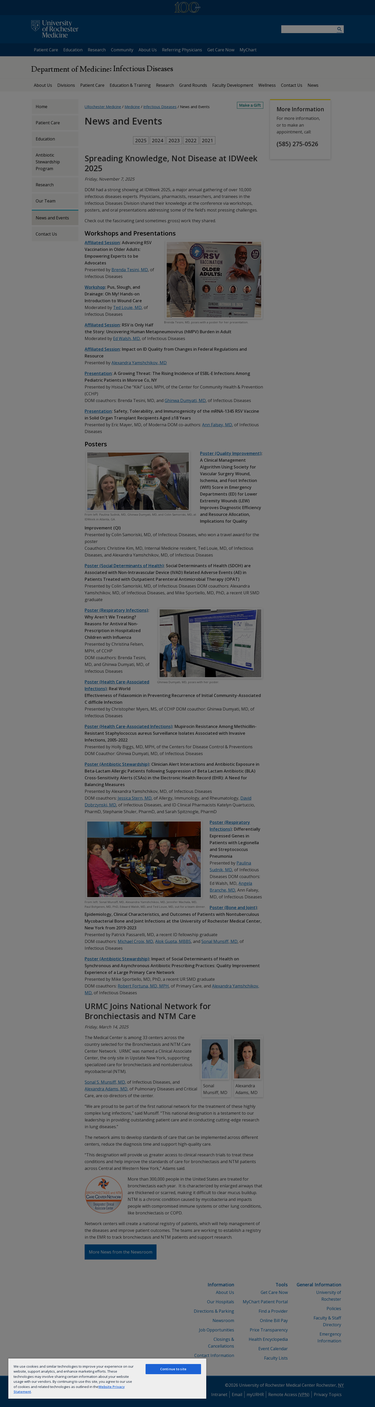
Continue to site (173, 1369)
